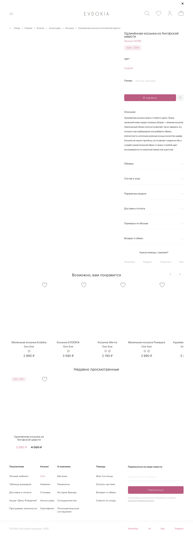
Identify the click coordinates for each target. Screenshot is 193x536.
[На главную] (96, 14)
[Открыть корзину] (179, 13)
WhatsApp (129, 262)
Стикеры (45, 492)
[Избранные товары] (156, 13)
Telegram (147, 262)
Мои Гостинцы (104, 476)
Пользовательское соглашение (68, 510)
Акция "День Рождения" (23, 500)
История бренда (67, 492)
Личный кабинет (19, 476)
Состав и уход (132, 178)
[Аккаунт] (168, 13)
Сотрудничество (67, 500)
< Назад (14, 28)
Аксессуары (47, 500)
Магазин (62, 476)
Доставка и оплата (134, 208)
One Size (29, 346)
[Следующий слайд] (180, 274)
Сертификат (47, 508)
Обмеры (129, 163)
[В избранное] (44, 285)
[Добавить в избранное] (180, 97)
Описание (130, 112)
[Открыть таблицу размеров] (146, 81)
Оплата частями (105, 484)
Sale (42, 476)
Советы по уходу (106, 500)
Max (181, 262)
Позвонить (165, 262)
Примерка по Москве (136, 223)
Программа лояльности (23, 508)
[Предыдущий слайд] (170, 274)
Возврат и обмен (133, 238)
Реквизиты (63, 484)
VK (149, 528)
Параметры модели (135, 193)
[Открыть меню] (13, 14)
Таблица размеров (20, 484)
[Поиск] (145, 13)
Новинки (45, 484)
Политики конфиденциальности (141, 500)
